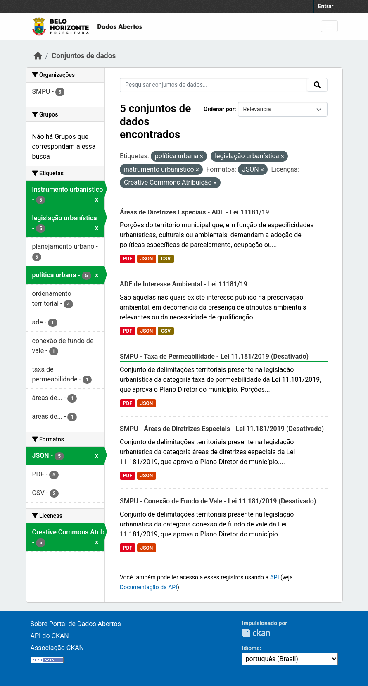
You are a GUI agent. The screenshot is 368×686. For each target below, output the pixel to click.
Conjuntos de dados (84, 56)
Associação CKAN (57, 648)
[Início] (38, 56)
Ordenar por (219, 109)
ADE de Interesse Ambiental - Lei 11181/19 (183, 284)
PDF (127, 259)
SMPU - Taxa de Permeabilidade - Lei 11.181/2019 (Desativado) (214, 356)
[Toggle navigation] (329, 26)
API (274, 577)
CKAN (256, 633)
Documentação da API (148, 587)
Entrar (326, 6)
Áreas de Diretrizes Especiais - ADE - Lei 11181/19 (194, 212)
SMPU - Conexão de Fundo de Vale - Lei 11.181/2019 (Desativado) (218, 501)
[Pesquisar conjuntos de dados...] (213, 85)
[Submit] (317, 85)
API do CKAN (50, 636)
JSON (146, 259)
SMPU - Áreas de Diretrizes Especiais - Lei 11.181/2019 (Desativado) (222, 429)
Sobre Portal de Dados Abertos (76, 624)
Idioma (251, 648)
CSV (166, 259)
